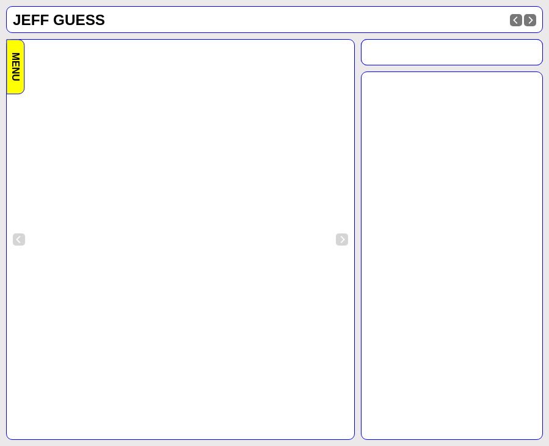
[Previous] (516, 20)
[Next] (530, 20)
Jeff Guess (59, 20)
